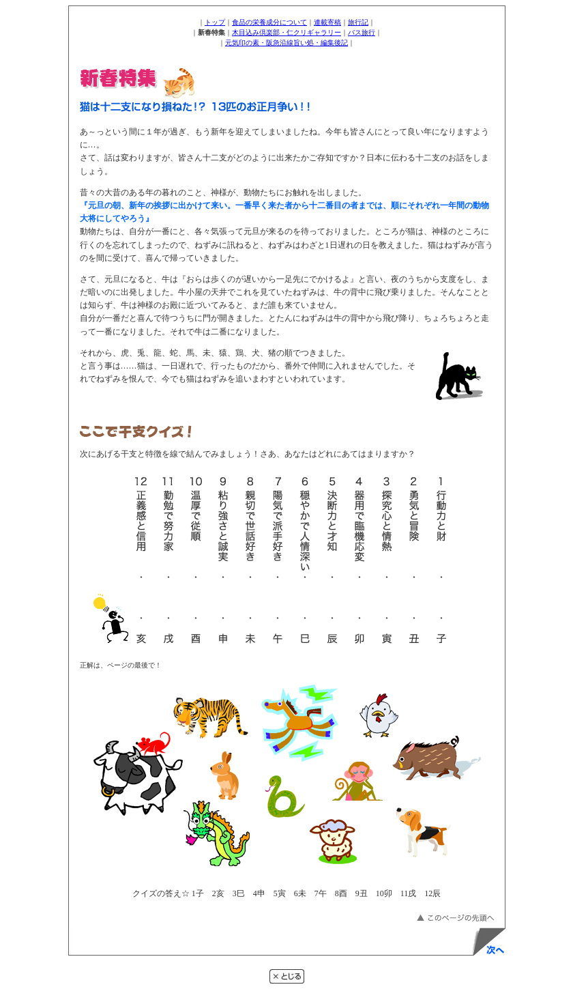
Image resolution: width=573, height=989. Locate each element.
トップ (215, 22)
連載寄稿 (327, 22)
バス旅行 (361, 32)
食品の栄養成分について (269, 22)
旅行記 (358, 22)
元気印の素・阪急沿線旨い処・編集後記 (286, 42)
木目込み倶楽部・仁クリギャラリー (286, 32)
